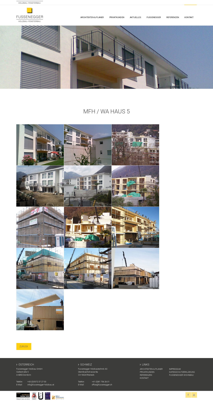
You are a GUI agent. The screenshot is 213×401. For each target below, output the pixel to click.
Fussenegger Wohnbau (181, 375)
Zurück (23, 346)
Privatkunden (116, 17)
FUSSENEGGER (154, 17)
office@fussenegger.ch (102, 384)
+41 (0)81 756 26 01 (100, 381)
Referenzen (172, 17)
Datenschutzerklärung (182, 372)
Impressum (175, 369)
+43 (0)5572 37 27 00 (36, 381)
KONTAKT (189, 17)
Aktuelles (135, 17)
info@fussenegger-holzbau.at (40, 384)
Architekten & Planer (92, 17)
